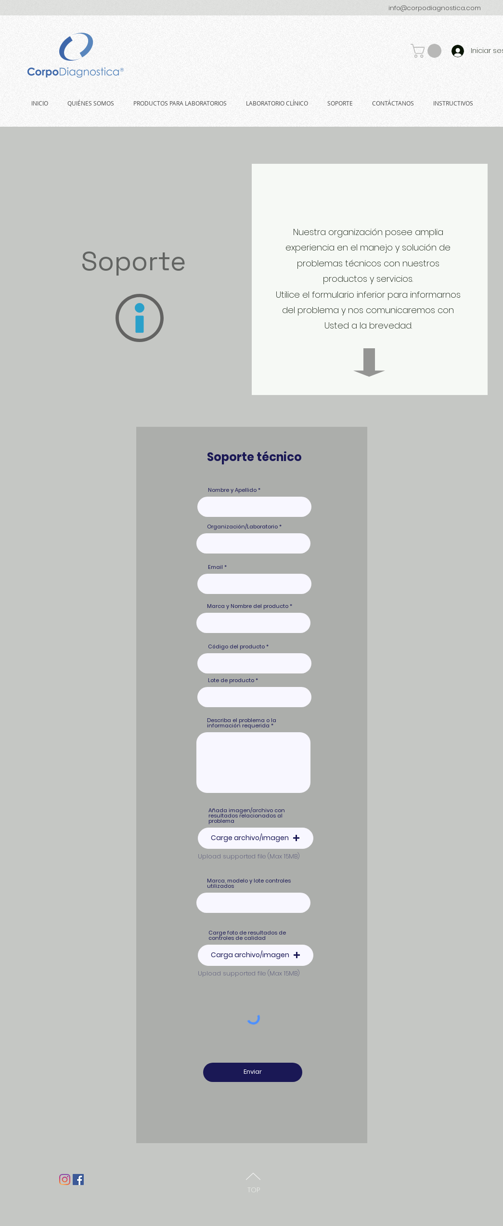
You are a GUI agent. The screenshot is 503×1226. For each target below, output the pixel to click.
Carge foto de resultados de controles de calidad (247, 935)
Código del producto (236, 646)
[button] (428, 51)
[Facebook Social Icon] (78, 1179)
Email (215, 567)
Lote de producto (231, 680)
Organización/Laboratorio (242, 526)
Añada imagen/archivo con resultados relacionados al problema (246, 816)
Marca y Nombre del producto (247, 606)
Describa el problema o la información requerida (241, 723)
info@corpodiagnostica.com (434, 8)
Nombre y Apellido (232, 490)
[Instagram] (64, 1179)
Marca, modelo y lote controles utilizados (249, 883)
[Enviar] (252, 1072)
